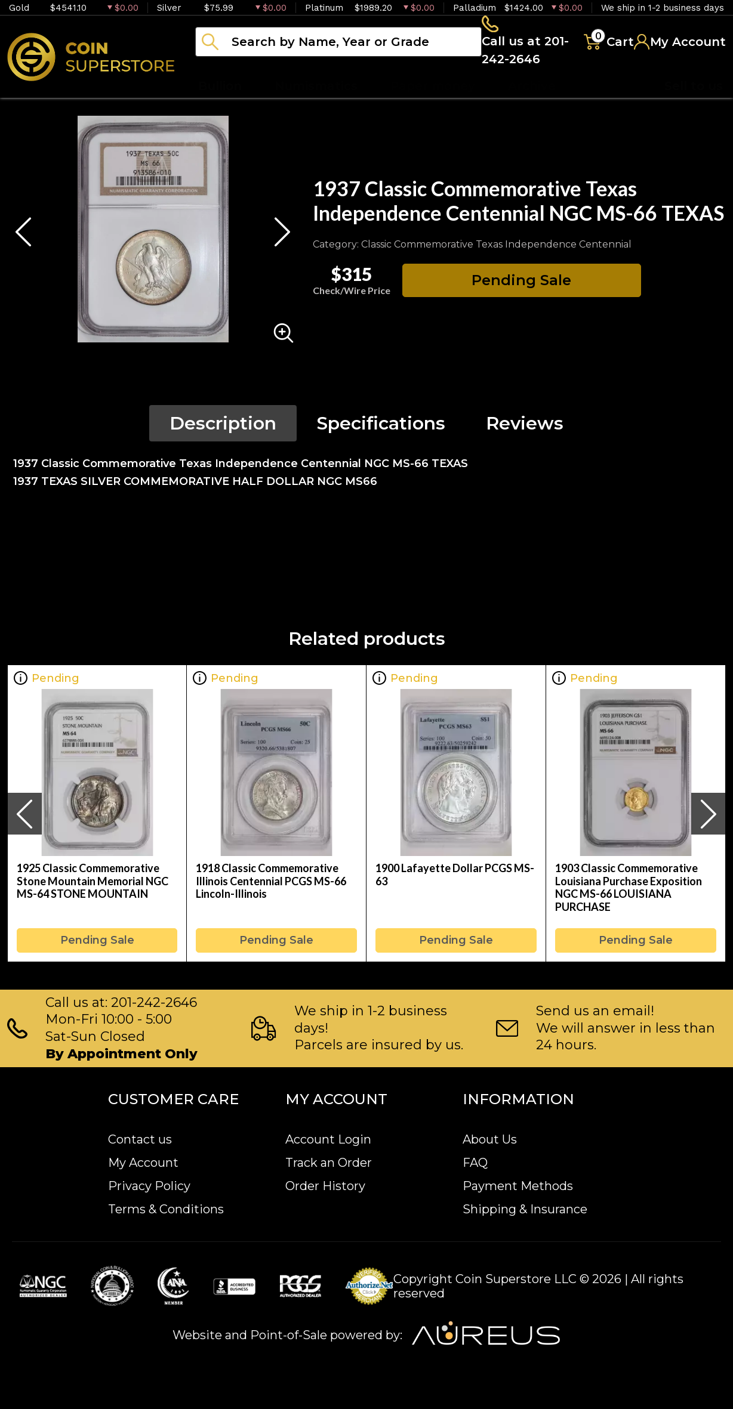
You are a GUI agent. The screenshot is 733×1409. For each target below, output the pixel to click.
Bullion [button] (220, 89)
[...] (337, 43)
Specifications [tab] (381, 427)
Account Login (328, 1139)
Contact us (140, 1139)
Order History (325, 1186)
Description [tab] (223, 427)
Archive (532, 89)
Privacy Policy (149, 1186)
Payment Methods (518, 1186)
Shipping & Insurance (525, 1209)
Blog (603, 89)
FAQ (475, 1162)
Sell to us (693, 89)
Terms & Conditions (166, 1209)
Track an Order (328, 1162)
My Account (143, 1162)
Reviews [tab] (524, 427)
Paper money (432, 89)
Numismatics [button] (316, 89)
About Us (490, 1139)
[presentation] (24, 817)
